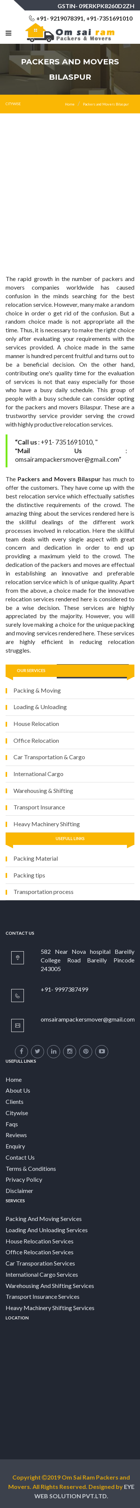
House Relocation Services (40, 1241)
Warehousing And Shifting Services (50, 1285)
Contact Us (20, 1157)
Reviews (16, 1134)
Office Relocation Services (40, 1251)
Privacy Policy (24, 1179)
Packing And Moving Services (44, 1218)
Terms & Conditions (31, 1168)
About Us (18, 1090)
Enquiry (15, 1146)
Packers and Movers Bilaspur (106, 104)
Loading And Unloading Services (47, 1229)
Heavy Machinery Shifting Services (50, 1307)
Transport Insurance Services (43, 1296)
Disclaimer (19, 1190)
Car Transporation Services (40, 1263)
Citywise (17, 1112)
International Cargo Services (42, 1274)
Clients (15, 1101)
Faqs (12, 1123)
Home (70, 104)
